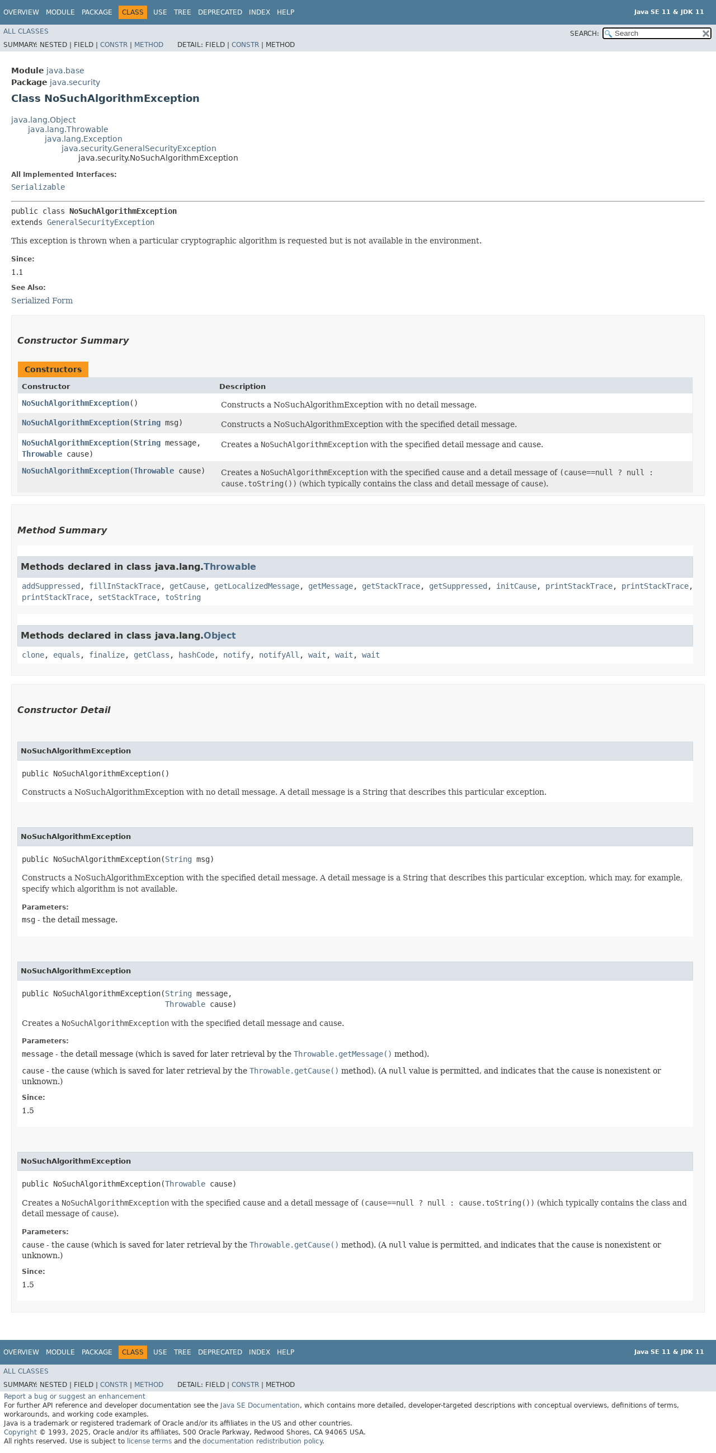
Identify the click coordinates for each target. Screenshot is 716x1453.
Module (60, 12)
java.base (65, 70)
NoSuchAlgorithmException (75, 403)
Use (160, 12)
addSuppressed (51, 586)
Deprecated (220, 12)
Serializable (38, 186)
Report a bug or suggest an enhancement (74, 1396)
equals (66, 654)
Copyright (20, 1432)
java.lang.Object (43, 119)
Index (259, 12)
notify (236, 654)
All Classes (26, 31)
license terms (149, 1441)
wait (317, 654)
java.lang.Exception (84, 138)
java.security (75, 82)
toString (183, 597)
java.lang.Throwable (68, 129)
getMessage (330, 586)
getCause (187, 586)
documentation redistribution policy (262, 1441)
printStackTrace (579, 586)
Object (220, 635)
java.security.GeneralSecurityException (139, 148)
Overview (21, 12)
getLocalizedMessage (256, 586)
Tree (182, 12)
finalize (107, 654)
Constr (114, 45)
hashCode (196, 654)
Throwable (42, 453)
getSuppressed (458, 586)
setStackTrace (127, 597)
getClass (151, 654)
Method (148, 45)
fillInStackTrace (125, 586)
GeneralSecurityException (100, 222)
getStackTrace (391, 586)
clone (33, 654)
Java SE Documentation (260, 1405)
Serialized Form (42, 300)
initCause (516, 586)
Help (285, 12)
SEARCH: (584, 34)
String (147, 422)
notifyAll (279, 654)
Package (97, 12)
